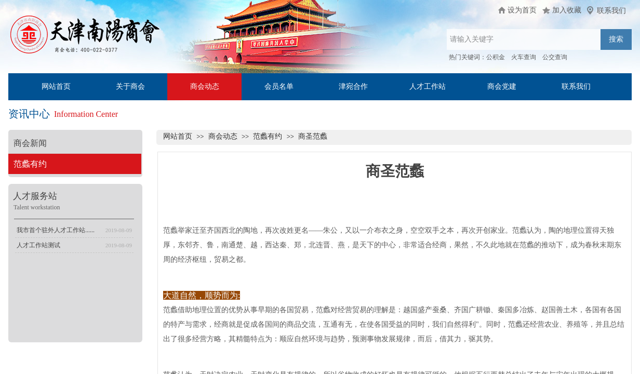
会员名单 (279, 86)
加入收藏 (566, 10)
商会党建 (501, 86)
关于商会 (130, 86)
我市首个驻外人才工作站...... (56, 230)
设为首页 (522, 10)
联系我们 (576, 86)
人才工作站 (427, 86)
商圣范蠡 (312, 136)
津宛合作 (353, 86)
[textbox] (524, 39)
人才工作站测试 (38, 245)
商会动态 (204, 86)
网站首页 (56, 86)
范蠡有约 (267, 136)
